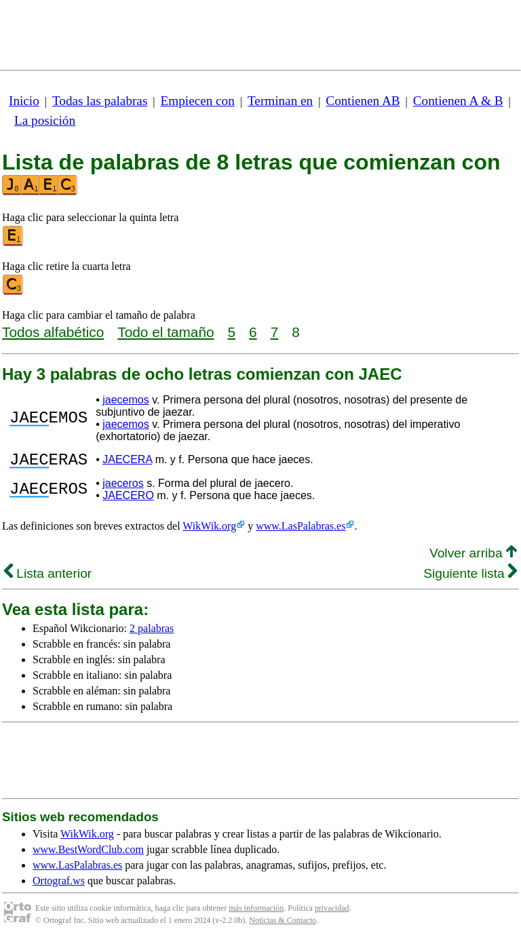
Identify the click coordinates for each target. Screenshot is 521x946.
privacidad (332, 912)
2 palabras (152, 632)
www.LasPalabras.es (300, 530)
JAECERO (128, 499)
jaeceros (122, 487)
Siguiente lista (470, 577)
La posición (44, 120)
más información (256, 912)
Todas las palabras (99, 101)
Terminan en (280, 101)
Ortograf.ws (59, 884)
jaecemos (125, 400)
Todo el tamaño (165, 332)
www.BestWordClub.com (88, 853)
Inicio (24, 101)
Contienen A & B (458, 101)
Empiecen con (198, 101)
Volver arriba (473, 557)
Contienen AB (363, 101)
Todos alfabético (53, 332)
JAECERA (127, 461)
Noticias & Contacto (282, 924)
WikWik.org (209, 530)
